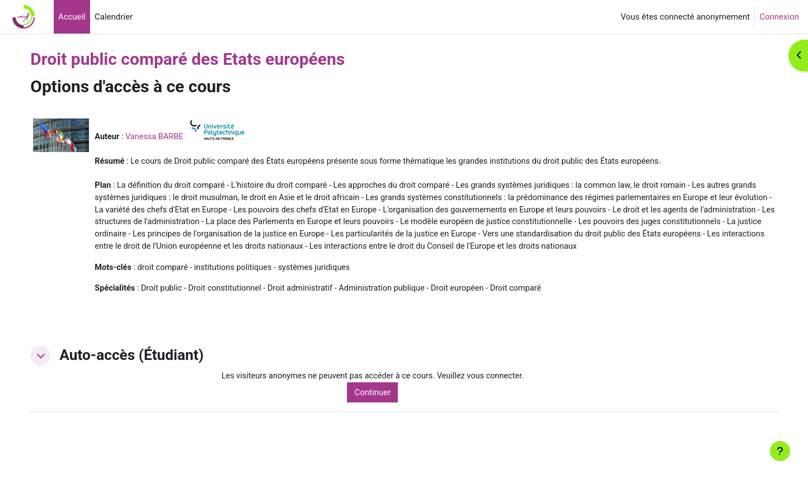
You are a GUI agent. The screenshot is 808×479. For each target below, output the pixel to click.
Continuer (390, 410)
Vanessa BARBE (180, 136)
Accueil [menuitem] (72, 17)
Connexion (779, 17)
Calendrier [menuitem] (114, 17)
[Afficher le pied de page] (780, 451)
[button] (64, 373)
